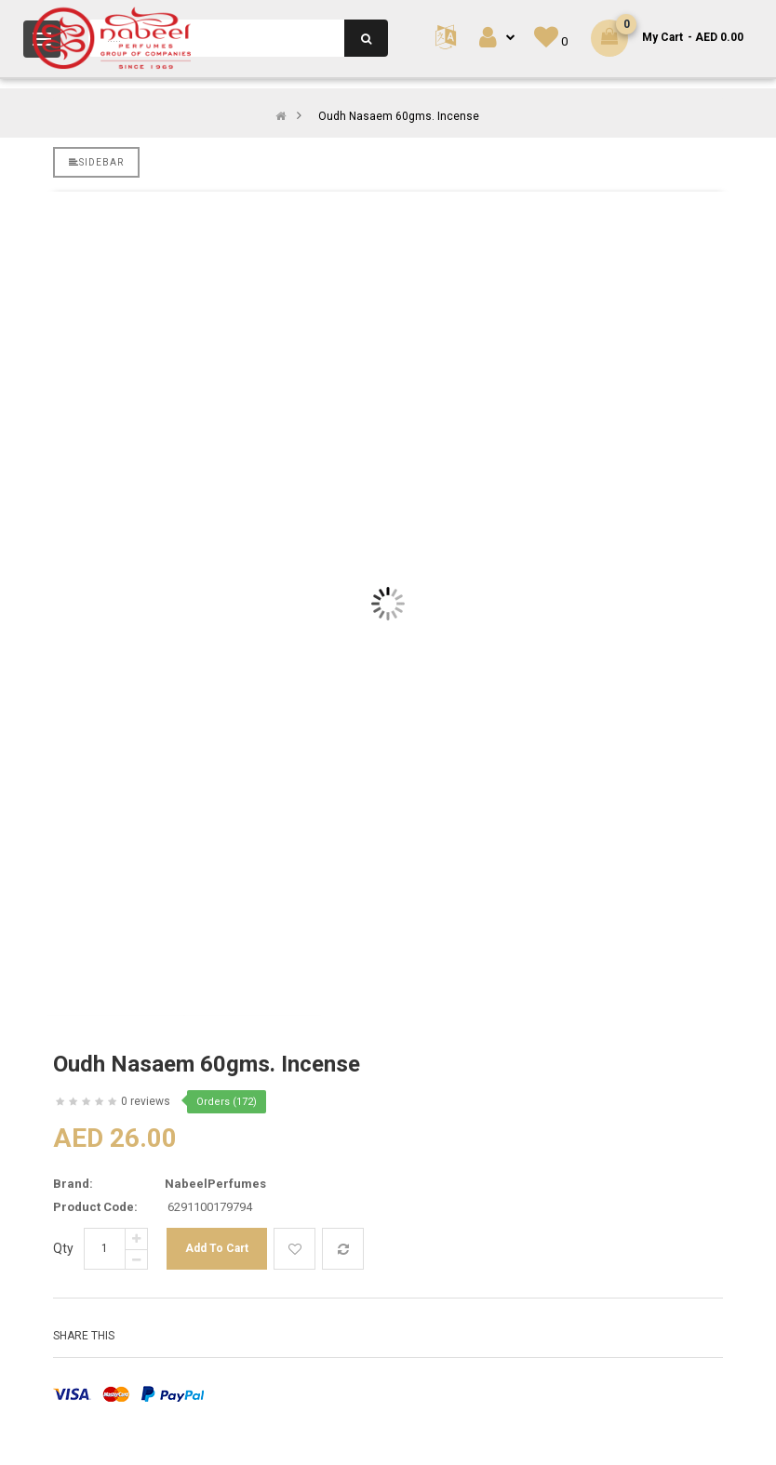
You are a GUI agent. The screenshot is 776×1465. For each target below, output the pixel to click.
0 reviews (145, 1101)
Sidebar (96, 162)
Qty (63, 1248)
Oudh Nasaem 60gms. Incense (398, 116)
